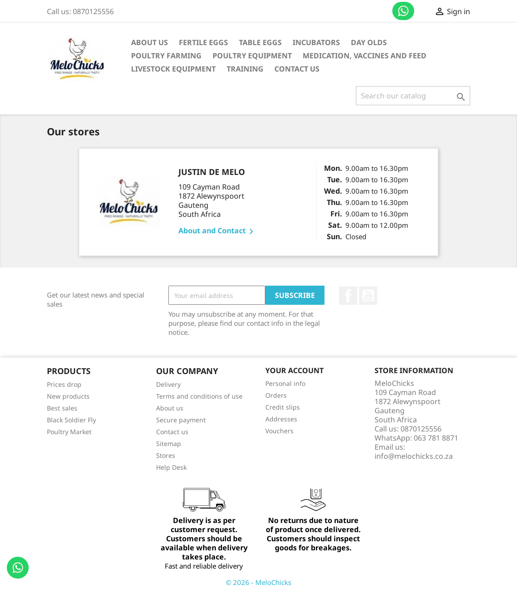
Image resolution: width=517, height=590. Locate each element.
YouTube (368, 296)
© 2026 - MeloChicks (258, 582)
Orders (276, 395)
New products (68, 396)
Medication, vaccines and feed (364, 56)
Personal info (285, 383)
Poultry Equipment (252, 56)
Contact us (403, 10)
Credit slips (282, 407)
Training (245, 69)
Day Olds (369, 42)
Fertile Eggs (203, 42)
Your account (294, 370)
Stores (165, 455)
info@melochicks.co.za (414, 456)
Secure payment (181, 420)
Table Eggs (260, 42)
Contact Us (296, 69)
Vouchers (279, 430)
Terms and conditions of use (199, 396)
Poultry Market (69, 431)
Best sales (62, 408)
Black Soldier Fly (71, 420)
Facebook (348, 296)
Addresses (281, 419)
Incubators (316, 42)
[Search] (413, 95)
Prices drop (64, 384)
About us (149, 42)
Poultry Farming (166, 56)
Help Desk (171, 467)
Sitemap (168, 443)
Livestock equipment (173, 69)
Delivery (168, 384)
